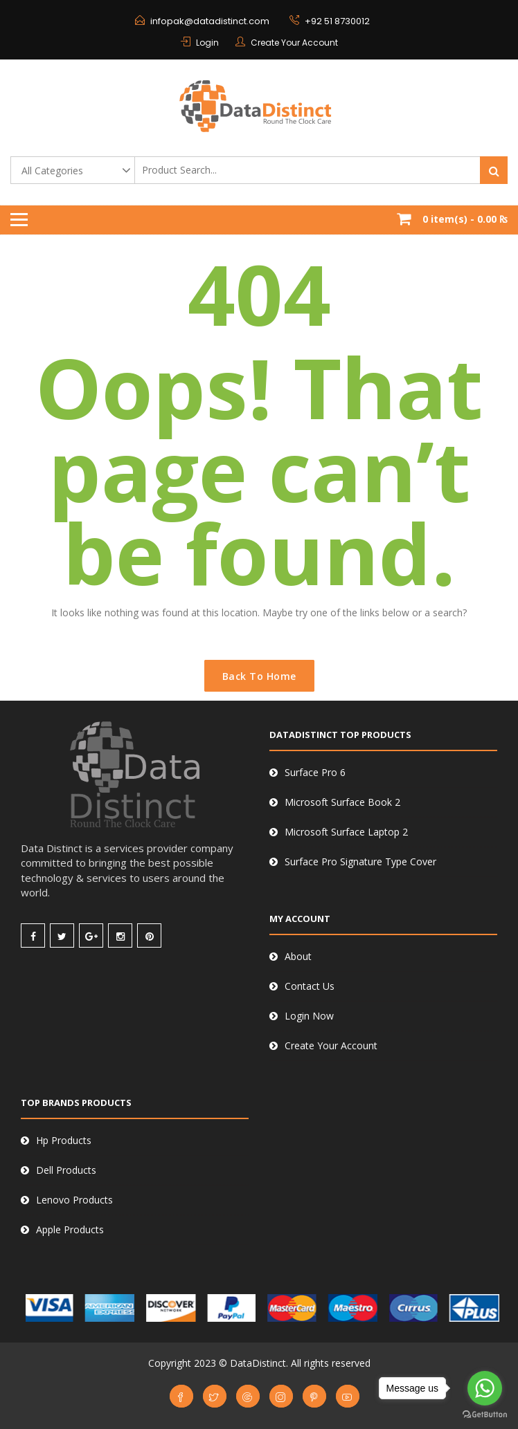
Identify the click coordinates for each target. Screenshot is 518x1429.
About (298, 956)
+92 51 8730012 (337, 21)
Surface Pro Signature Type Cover (360, 861)
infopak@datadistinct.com (209, 21)
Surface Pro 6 (315, 772)
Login (207, 42)
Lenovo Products (74, 1199)
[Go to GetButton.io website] (485, 1414)
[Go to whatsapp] (484, 1388)
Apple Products (70, 1229)
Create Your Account (294, 42)
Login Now (309, 1015)
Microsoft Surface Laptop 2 (346, 831)
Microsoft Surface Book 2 (342, 802)
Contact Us (309, 986)
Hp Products (63, 1140)
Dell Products (66, 1170)
